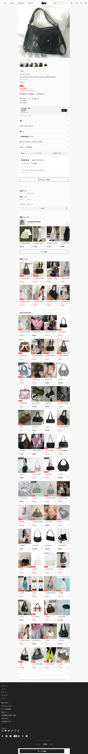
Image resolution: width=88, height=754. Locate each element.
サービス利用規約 (6, 709)
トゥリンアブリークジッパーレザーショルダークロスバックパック (52, 679)
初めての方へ (5, 703)
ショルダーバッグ (30, 193)
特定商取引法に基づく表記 (8, 715)
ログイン (30, 98)
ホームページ (22, 679)
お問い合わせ (23, 204)
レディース (4, 686)
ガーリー (22, 199)
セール (12, 3)
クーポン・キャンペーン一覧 (25, 115)
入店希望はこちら (6, 721)
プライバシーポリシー (7, 706)
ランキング (21, 3)
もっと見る (44, 252)
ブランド (30, 3)
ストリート (29, 199)
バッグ (21, 193)
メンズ (3, 689)
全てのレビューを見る (44, 179)
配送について (30, 204)
